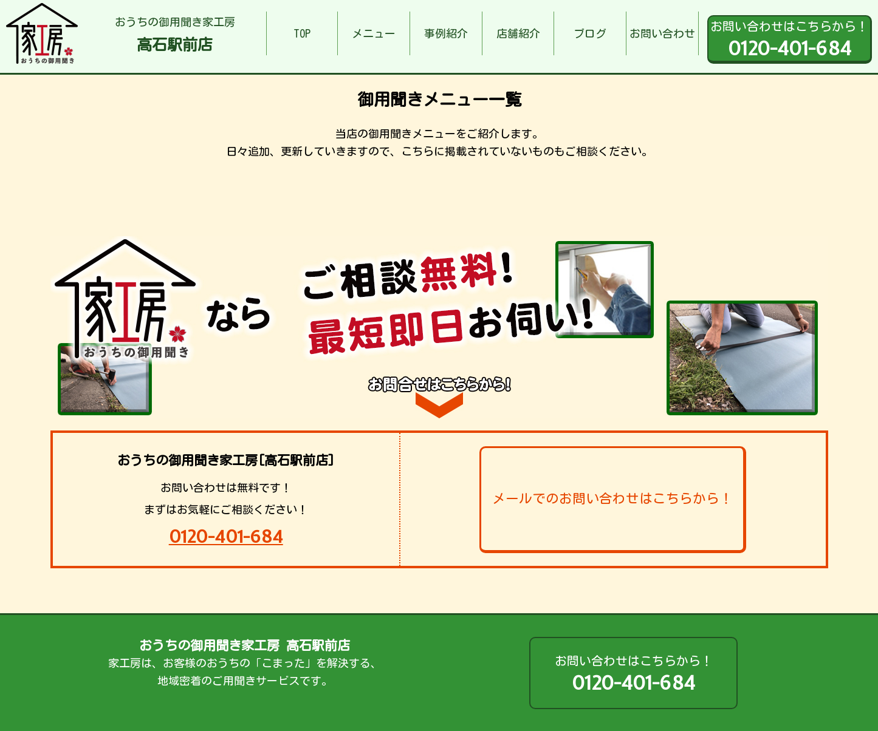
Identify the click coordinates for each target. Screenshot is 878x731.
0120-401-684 (226, 536)
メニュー (374, 33)
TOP (301, 33)
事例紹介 (446, 33)
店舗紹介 (518, 33)
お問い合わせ (662, 33)
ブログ (590, 33)
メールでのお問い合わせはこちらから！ (612, 498)
